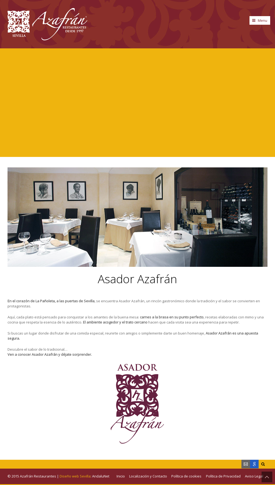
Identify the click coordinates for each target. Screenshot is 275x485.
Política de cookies (186, 476)
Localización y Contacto (148, 476)
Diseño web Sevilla (75, 476)
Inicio (121, 476)
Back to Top (267, 477)
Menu (262, 20)
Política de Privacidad (223, 476)
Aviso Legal (254, 476)
